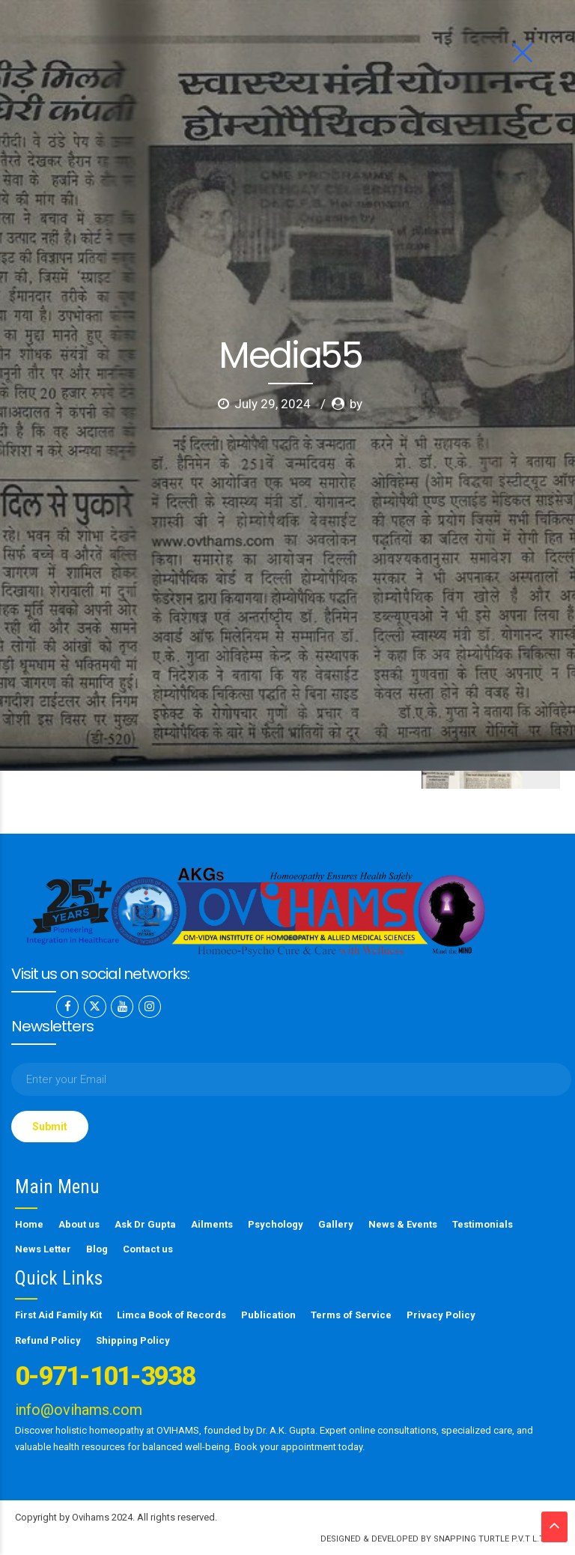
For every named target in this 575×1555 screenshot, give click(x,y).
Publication (268, 1315)
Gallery (335, 1224)
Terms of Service (351, 1315)
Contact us (148, 1249)
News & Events (402, 1224)
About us (79, 1224)
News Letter (43, 1249)
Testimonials (482, 1224)
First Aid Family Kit (58, 1315)
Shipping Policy (133, 1340)
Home (29, 1224)
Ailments (212, 1224)
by (356, 283)
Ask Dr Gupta (145, 1224)
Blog (97, 1249)
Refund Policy (48, 1340)
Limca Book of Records (171, 1315)
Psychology (275, 1224)
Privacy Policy (441, 1315)
